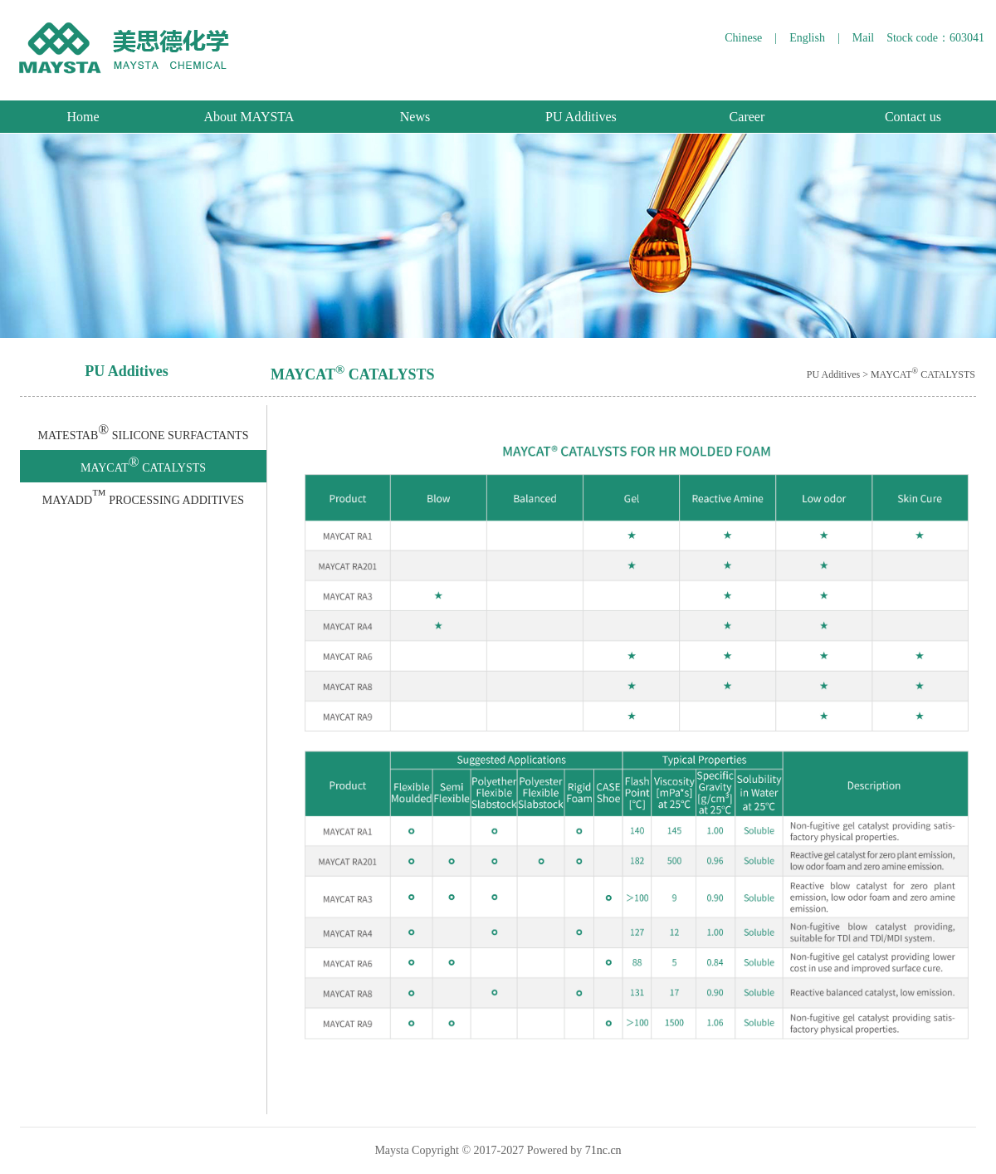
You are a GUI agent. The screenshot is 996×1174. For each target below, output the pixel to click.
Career (747, 117)
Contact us (913, 117)
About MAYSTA (249, 117)
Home (82, 117)
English (807, 38)
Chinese (743, 38)
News (415, 117)
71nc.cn (603, 1150)
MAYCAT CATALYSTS (143, 464)
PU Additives (581, 117)
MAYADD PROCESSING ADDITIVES (143, 496)
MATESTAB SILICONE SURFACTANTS (143, 432)
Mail (863, 38)
